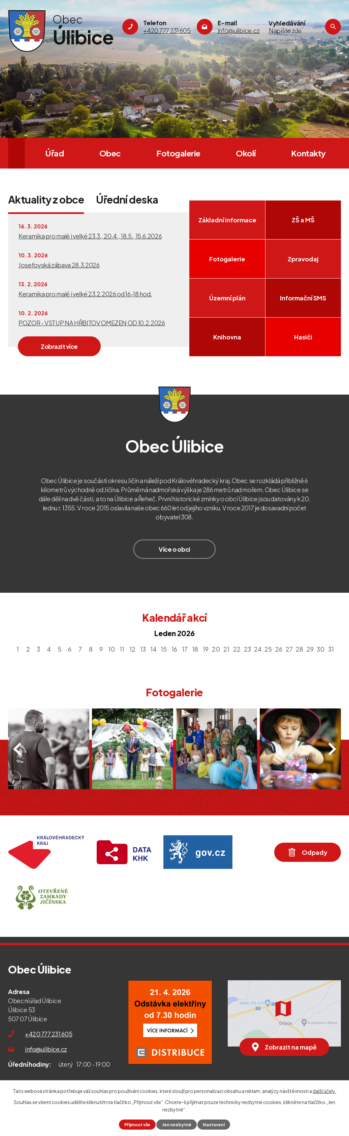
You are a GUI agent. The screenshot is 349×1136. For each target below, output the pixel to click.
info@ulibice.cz (46, 1049)
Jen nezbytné (176, 1124)
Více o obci (174, 549)
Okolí (246, 153)
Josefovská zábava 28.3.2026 (59, 265)
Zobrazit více (59, 346)
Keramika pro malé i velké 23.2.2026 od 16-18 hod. (85, 294)
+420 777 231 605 (48, 1034)
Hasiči (303, 337)
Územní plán (227, 298)
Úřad (54, 153)
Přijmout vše (137, 1124)
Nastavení (214, 1124)
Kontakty (308, 153)
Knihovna (227, 337)
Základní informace (227, 220)
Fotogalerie (178, 153)
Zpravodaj (303, 259)
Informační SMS (303, 298)
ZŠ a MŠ (303, 220)
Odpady (307, 852)
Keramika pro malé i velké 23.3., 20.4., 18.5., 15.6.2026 (90, 236)
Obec (110, 153)
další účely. (324, 1091)
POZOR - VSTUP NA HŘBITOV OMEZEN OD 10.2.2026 (92, 323)
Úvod (16, 153)
